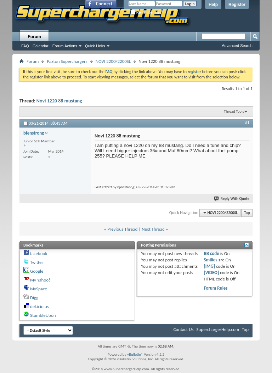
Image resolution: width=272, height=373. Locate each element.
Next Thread (153, 229)
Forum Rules (215, 288)
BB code (211, 253)
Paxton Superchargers (67, 61)
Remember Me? (146, 12)
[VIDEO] (211, 272)
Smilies (210, 259)
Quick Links (95, 46)
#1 (247, 122)
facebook (38, 253)
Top (247, 213)
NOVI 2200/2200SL (113, 61)
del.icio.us (39, 306)
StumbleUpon (43, 315)
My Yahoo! (40, 280)
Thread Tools (234, 111)
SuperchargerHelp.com (218, 329)
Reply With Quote (232, 198)
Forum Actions (64, 46)
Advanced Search (237, 45)
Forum (34, 36)
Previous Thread (122, 229)
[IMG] (209, 266)
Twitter (36, 262)
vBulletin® (135, 354)
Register (236, 4)
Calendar (41, 46)
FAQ (25, 46)
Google (36, 271)
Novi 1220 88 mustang (59, 101)
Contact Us (183, 329)
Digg (34, 297)
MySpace (38, 288)
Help (213, 4)
